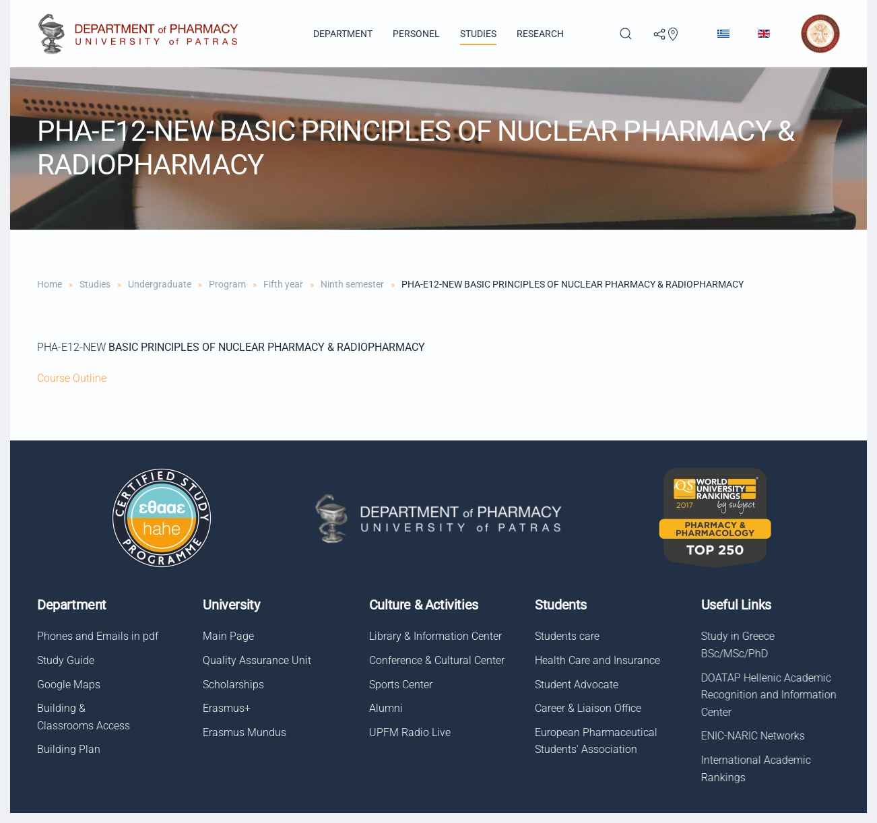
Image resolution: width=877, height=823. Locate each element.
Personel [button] (416, 33)
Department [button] (342, 33)
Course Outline (71, 378)
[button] (625, 34)
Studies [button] (478, 33)
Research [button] (540, 33)
